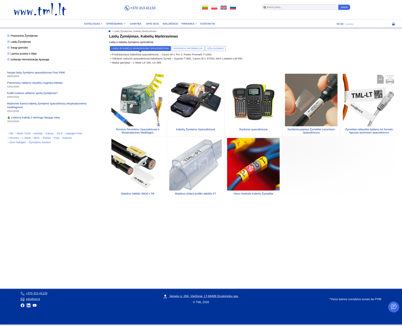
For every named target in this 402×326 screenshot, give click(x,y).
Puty (56, 137)
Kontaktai (205, 23)
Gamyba (133, 23)
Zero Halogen (18, 142)
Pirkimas (185, 23)
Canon (50, 133)
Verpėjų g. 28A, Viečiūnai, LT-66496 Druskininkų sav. (201, 296)
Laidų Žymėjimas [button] (19, 42)
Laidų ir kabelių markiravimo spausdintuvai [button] (140, 48)
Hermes (14, 137)
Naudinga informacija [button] (188, 48)
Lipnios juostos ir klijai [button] (22, 53)
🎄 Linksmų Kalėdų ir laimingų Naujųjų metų (33, 117)
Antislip (38, 133)
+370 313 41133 (142, 8)
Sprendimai (112, 23)
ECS (59, 133)
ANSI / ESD (24, 133)
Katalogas (90, 23)
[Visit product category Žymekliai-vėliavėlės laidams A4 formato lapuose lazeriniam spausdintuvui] (369, 129)
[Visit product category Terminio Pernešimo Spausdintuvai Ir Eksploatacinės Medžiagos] (138, 129)
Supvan (67, 137)
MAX (37, 137)
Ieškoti (344, 7)
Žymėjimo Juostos (40, 142)
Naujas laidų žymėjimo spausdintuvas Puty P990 (36, 72)
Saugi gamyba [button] (17, 47)
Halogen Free (74, 133)
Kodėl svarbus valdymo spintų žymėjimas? (32, 93)
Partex (47, 137)
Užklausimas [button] (215, 48)
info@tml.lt (30, 299)
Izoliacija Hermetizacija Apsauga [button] (28, 59)
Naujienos (168, 23)
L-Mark (26, 137)
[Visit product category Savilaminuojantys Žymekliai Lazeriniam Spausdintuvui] (311, 129)
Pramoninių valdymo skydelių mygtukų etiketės (35, 82)
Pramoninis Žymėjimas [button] (22, 36)
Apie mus (150, 23)
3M (11, 133)
